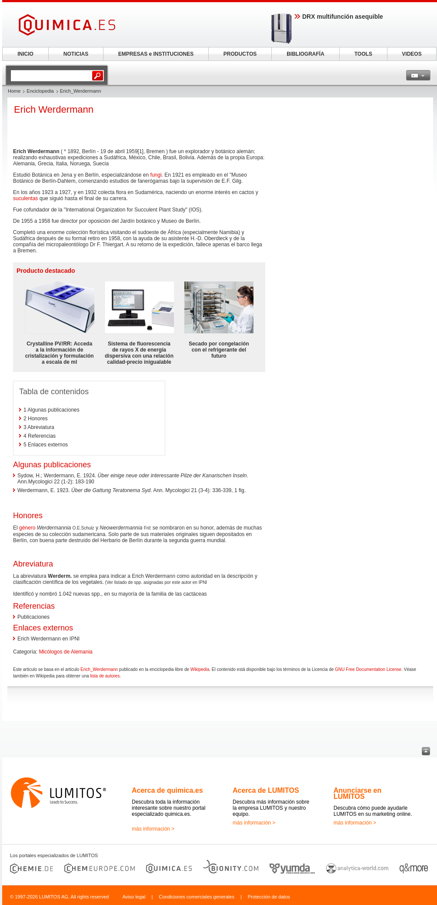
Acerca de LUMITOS (266, 790)
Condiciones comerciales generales (196, 896)
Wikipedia (199, 669)
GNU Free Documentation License (368, 669)
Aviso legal (133, 896)
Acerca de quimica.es (167, 790)
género (27, 528)
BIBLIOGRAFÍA (305, 54)
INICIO (25, 54)
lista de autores (105, 676)
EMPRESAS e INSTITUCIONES (155, 54)
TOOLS (363, 54)
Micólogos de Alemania (65, 652)
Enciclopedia (40, 91)
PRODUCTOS (240, 54)
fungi (156, 175)
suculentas (25, 198)
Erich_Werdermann (99, 669)
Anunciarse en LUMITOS (357, 793)
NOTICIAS (75, 54)
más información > (153, 829)
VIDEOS (411, 54)
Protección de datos (269, 896)
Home (14, 91)
